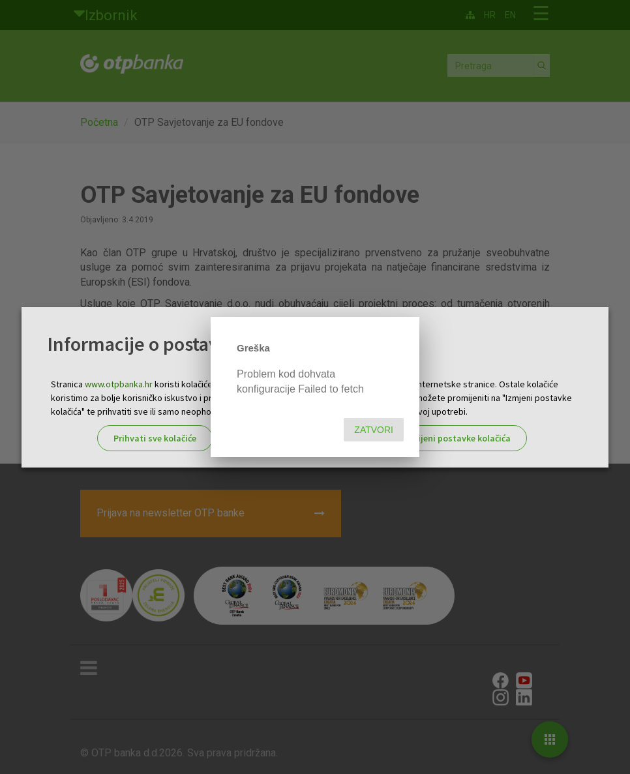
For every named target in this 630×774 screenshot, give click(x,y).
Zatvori (373, 429)
